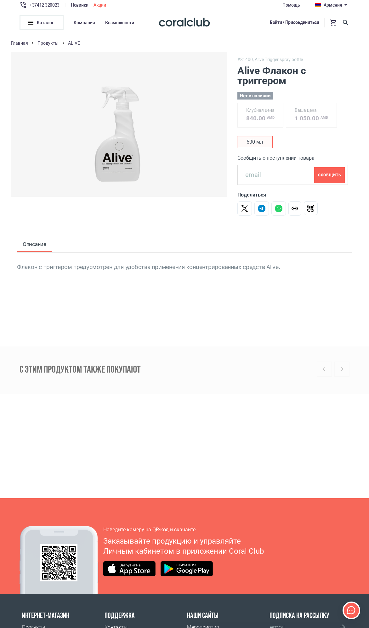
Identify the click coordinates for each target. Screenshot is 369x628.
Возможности (119, 22)
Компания (84, 22)
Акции (100, 5)
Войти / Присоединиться (294, 22)
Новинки (79, 5)
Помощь (291, 5)
